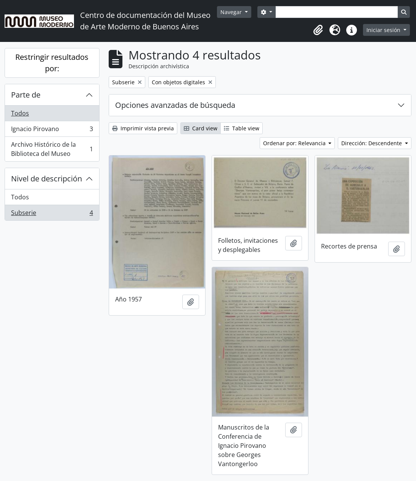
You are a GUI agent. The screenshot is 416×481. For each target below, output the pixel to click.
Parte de (25, 95)
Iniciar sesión (384, 30)
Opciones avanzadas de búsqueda (175, 105)
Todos (20, 113)
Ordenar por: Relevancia (295, 143)
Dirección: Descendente (372, 143)
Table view (241, 128)
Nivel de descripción (46, 178)
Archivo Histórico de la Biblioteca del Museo (52, 149)
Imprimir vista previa (143, 128)
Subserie (52, 214)
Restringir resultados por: (51, 63)
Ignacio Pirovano (52, 130)
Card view (200, 128)
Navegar (231, 12)
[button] (318, 30)
